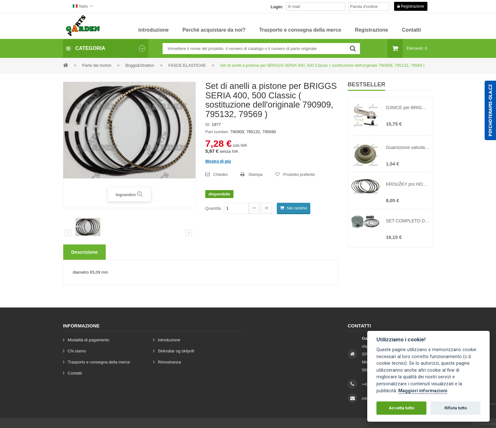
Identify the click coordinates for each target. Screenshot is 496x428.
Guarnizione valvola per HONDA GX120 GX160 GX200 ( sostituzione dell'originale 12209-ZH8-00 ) (408, 147)
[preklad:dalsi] (189, 233)
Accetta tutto (401, 408)
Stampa (255, 174)
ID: (208, 124)
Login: (277, 7)
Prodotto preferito (299, 174)
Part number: (217, 131)
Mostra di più (218, 161)
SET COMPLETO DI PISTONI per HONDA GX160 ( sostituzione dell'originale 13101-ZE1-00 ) (408, 220)
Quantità (213, 208)
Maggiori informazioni (422, 391)
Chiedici (220, 174)
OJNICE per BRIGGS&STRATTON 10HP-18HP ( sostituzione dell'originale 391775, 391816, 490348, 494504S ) (408, 107)
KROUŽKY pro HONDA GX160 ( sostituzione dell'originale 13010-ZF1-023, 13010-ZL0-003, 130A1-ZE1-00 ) (408, 184)
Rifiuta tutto (455, 408)
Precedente (68, 233)
